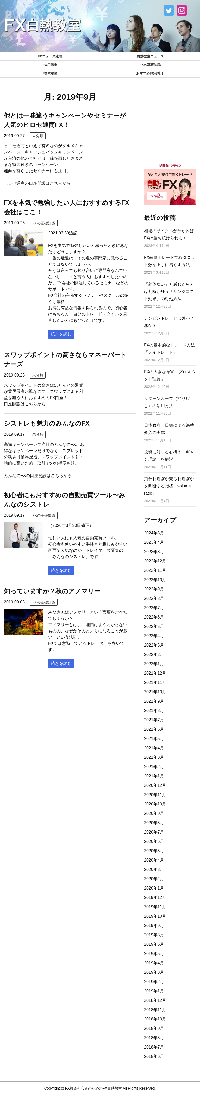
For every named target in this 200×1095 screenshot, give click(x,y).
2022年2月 (154, 654)
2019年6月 (154, 944)
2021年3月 (154, 757)
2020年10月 (155, 804)
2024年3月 (154, 533)
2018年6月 (154, 1056)
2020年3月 (154, 869)
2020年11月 (155, 794)
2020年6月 (154, 841)
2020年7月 (154, 832)
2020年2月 (154, 879)
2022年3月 (154, 645)
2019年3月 (154, 972)
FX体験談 (50, 73)
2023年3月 (154, 551)
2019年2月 (154, 981)
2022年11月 (155, 570)
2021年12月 (155, 673)
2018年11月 (155, 1009)
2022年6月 (154, 617)
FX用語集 (50, 65)
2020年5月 (154, 851)
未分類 (37, 136)
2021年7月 (154, 720)
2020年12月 (155, 785)
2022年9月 (154, 589)
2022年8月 (154, 598)
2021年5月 (154, 738)
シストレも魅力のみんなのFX (47, 423)
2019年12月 (155, 897)
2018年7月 (154, 1047)
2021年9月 (154, 701)
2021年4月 (154, 748)
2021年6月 (154, 729)
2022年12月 (155, 561)
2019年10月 (155, 916)
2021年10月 (155, 692)
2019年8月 (154, 935)
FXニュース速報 (50, 56)
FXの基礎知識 (150, 65)
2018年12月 (155, 1000)
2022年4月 (154, 636)
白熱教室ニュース (150, 56)
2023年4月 (154, 542)
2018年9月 (154, 1028)
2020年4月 (154, 860)
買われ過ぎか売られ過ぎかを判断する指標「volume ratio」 (169, 485)
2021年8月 (154, 710)
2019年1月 (154, 991)
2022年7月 (154, 608)
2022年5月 (154, 626)
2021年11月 (155, 682)
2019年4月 (154, 963)
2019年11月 (155, 907)
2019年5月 (154, 953)
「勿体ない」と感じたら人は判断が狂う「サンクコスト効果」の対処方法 (169, 291)
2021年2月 (154, 766)
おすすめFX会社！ (150, 73)
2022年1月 (154, 664)
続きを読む (61, 334)
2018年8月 (154, 1038)
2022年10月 (155, 579)
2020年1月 (154, 888)
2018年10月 (155, 1019)
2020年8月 (154, 823)
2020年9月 (154, 813)
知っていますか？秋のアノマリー (52, 591)
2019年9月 (154, 925)
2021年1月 (154, 776)
